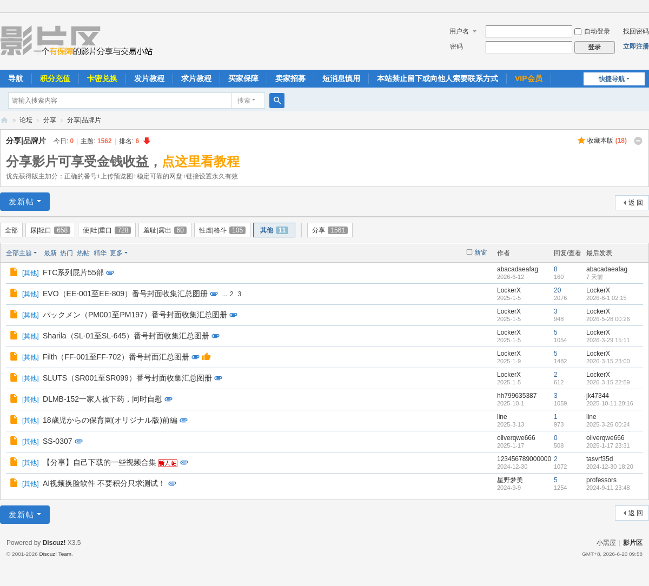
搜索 (243, 100)
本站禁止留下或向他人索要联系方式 (437, 78)
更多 (116, 253)
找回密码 (636, 31)
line (502, 417)
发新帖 (22, 201)
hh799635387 (517, 395)
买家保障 (243, 78)
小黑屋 (606, 543)
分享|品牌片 (84, 120)
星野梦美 (510, 480)
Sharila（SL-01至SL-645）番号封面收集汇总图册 (126, 335)
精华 (100, 253)
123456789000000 (524, 459)
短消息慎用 (341, 78)
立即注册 (636, 46)
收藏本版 (607, 140)
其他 (274, 230)
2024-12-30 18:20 (609, 466)
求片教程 (196, 78)
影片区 (4, 120)
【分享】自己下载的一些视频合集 (99, 462)
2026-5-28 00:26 (608, 319)
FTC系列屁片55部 (73, 272)
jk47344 (597, 395)
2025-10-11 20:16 (609, 403)
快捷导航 (612, 79)
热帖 (83, 253)
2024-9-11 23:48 (608, 487)
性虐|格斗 (222, 230)
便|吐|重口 (107, 230)
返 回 (635, 203)
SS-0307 (57, 441)
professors (601, 480)
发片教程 (149, 78)
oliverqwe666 (516, 438)
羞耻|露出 (164, 230)
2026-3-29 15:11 (608, 340)
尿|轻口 (50, 230)
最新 (50, 253)
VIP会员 (528, 78)
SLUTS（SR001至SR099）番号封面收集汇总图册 (127, 378)
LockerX (509, 290)
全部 (11, 230)
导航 (15, 78)
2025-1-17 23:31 (608, 445)
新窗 (480, 252)
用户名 (459, 31)
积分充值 (55, 78)
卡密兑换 (102, 78)
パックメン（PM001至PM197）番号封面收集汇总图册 (135, 314)
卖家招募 (290, 78)
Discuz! (54, 543)
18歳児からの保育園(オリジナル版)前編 (110, 420)
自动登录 (592, 31)
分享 (49, 120)
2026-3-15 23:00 (608, 361)
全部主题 (19, 253)
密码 (456, 46)
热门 (66, 253)
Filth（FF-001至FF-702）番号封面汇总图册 (116, 356)
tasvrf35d (599, 459)
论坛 (25, 120)
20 (557, 290)
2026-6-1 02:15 (606, 298)
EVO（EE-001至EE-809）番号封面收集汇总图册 (125, 293)
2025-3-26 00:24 (608, 424)
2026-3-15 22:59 (608, 382)
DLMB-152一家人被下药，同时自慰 (102, 399)
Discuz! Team (55, 554)
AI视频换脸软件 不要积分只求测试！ (104, 483)
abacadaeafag (517, 269)
